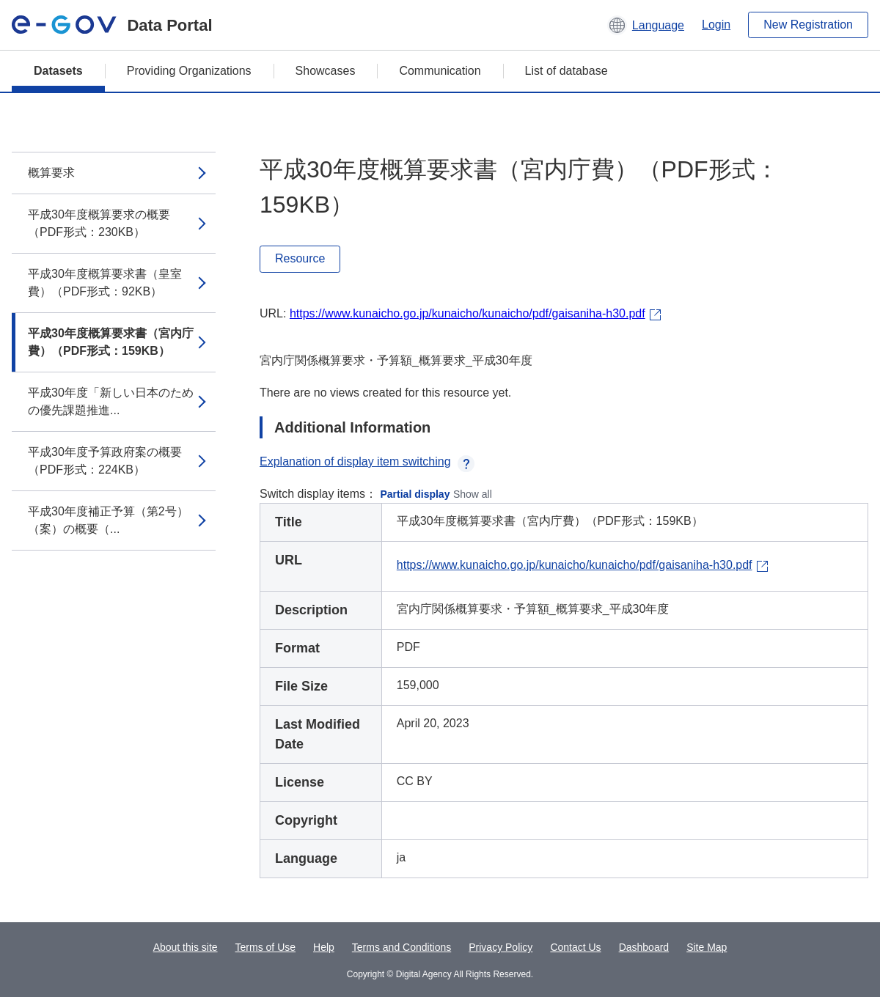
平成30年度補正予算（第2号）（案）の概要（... (108, 520)
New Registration (808, 24)
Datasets (58, 71)
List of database (566, 71)
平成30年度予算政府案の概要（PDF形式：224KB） (105, 461)
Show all (472, 494)
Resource (300, 258)
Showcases (326, 71)
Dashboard (644, 947)
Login (716, 24)
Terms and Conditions (401, 947)
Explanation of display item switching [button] (367, 461)
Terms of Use (265, 947)
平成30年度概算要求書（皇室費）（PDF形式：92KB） (105, 283)
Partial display (415, 494)
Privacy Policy (500, 947)
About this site (185, 947)
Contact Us (575, 947)
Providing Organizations (189, 71)
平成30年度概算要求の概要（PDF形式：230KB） (99, 223)
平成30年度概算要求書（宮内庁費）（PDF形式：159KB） (111, 342)
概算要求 (51, 172)
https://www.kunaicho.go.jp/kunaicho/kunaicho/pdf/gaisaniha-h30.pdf (467, 313)
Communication (439, 71)
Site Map (706, 947)
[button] (645, 24)
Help (323, 947)
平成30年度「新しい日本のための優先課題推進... (111, 401)
